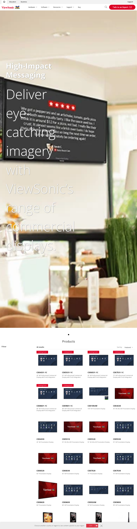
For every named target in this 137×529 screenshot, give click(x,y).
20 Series (11, 360)
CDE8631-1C (42, 406)
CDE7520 (91, 470)
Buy (79, 7)
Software (44, 7)
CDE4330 (40, 439)
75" (6, 397)
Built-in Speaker (10, 495)
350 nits (7, 432)
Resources (57, 7)
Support (130, 2)
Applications (8, 351)
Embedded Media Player (13, 492)
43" (6, 388)
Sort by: (119, 347)
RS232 (7, 478)
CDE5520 (91, 439)
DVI (6, 455)
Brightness (8, 429)
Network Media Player (12, 374)
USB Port (8, 460)
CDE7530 (117, 470)
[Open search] (106, 7)
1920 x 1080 (9, 417)
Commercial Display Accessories (16, 380)
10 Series (11, 357)
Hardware (31, 7)
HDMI (7, 449)
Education (12, 2)
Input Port (7, 446)
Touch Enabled (10, 486)
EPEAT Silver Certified (12, 506)
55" (6, 391)
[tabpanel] (68, 169)
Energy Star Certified (12, 504)
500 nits (7, 440)
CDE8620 (40, 502)
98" (6, 406)
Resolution (8, 414)
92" (6, 403)
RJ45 (6, 475)
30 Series (11, 362)
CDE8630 (66, 502)
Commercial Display (12, 354)
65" (6, 394)
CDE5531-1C (67, 372)
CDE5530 (117, 439)
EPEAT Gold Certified (12, 509)
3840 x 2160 (9, 420)
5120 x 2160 (9, 423)
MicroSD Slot (9, 463)
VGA (6, 452)
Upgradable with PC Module (14, 489)
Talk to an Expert (120, 7)
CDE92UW (92, 502)
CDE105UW (92, 406)
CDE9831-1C (67, 406)
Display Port (9, 458)
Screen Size (8, 386)
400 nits (7, 435)
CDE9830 (117, 502)
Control (6, 472)
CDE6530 (66, 470)
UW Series (12, 368)
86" (6, 400)
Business (24, 2)
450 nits (7, 437)
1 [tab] (68, 335)
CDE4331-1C (42, 372)
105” (6, 409)
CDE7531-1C (118, 372)
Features (7, 484)
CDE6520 (40, 470)
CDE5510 (66, 439)
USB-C (7, 466)
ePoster (7, 371)
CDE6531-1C (93, 372)
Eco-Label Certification (12, 501)
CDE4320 (117, 406)
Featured (128, 347)
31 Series (11, 365)
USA (90, 526)
